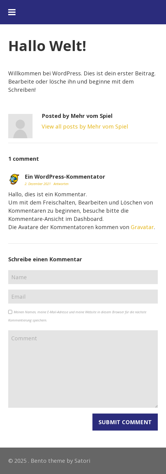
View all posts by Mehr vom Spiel (85, 126)
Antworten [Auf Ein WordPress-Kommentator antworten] (61, 183)
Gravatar (142, 227)
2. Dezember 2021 (38, 183)
